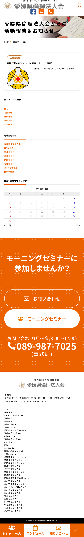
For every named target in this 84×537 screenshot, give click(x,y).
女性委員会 (9, 164)
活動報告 (8, 116)
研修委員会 (9, 156)
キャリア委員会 (11, 167)
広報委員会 (9, 160)
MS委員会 (8, 148)
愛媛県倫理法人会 (12, 144)
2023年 (16, 42)
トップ (6, 42)
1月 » (77, 225)
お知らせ (8, 112)
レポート (8, 124)
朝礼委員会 (9, 152)
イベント (8, 120)
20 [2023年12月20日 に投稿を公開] (42, 211)
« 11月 (7, 225)
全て (6, 108)
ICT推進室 (9, 171)
